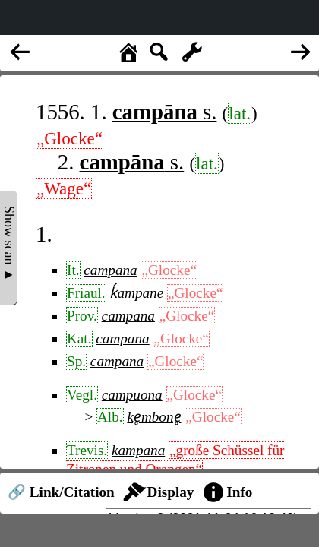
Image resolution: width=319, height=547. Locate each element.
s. (164, 112)
